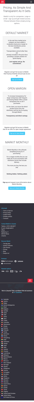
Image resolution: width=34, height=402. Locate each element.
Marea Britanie (6, 357)
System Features (7, 245)
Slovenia (4, 382)
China (4, 316)
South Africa (6, 384)
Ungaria (4, 391)
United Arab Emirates (8, 393)
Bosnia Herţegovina (8, 305)
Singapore (5, 378)
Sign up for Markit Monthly (17, 188)
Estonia (4, 328)
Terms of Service (7, 210)
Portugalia (5, 372)
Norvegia (5, 364)
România (5, 374)
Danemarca (5, 324)
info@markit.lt (9, 228)
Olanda (4, 366)
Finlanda (4, 330)
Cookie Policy (6, 214)
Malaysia (5, 355)
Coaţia (4, 320)
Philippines (5, 368)
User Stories (5, 247)
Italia (3, 347)
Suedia (4, 387)
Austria (4, 301)
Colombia (5, 322)
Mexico (4, 359)
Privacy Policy (6, 212)
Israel (4, 345)
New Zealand (6, 362)
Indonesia (5, 341)
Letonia (4, 349)
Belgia (4, 303)
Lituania (4, 351)
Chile (3, 314)
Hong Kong (5, 337)
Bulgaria (4, 309)
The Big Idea (5, 243)
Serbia (4, 376)
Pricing (4, 249)
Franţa (4, 332)
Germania (5, 334)
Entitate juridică (6, 216)
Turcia (4, 389)
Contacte (4, 218)
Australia (5, 299)
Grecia (4, 336)
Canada (4, 311)
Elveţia (4, 326)
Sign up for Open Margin (17, 133)
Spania (4, 385)
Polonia (4, 370)
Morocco (5, 360)
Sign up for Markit (17, 79)
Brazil (4, 307)
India (3, 339)
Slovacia (4, 380)
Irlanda (4, 343)
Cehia (4, 312)
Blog (3, 251)
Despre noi (5, 253)
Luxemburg (5, 353)
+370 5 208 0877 (11, 226)
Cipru (4, 318)
